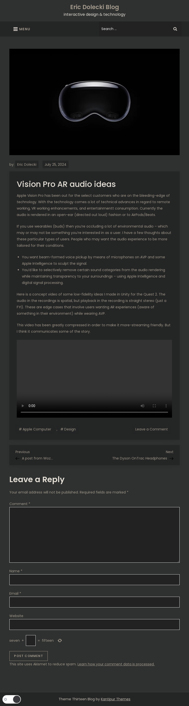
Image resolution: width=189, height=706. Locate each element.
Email (15, 593)
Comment (19, 503)
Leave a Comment (152, 429)
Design (70, 429)
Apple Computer (37, 429)
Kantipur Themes (115, 699)
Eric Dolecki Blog (94, 7)
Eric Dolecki (26, 164)
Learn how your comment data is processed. (116, 664)
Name (15, 571)
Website (16, 615)
